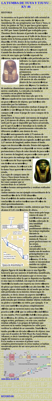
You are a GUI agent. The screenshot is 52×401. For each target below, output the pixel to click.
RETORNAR (7, 396)
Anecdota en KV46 (10, 379)
